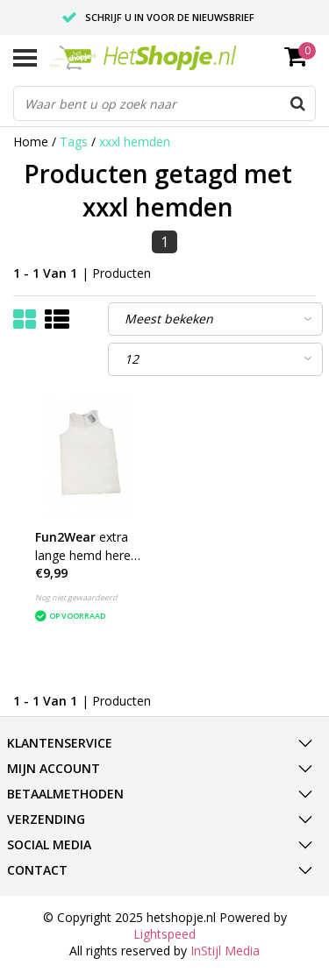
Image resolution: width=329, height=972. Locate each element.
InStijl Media (225, 950)
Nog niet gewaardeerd (76, 597)
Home (30, 141)
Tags (74, 141)
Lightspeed (164, 934)
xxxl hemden (134, 141)
